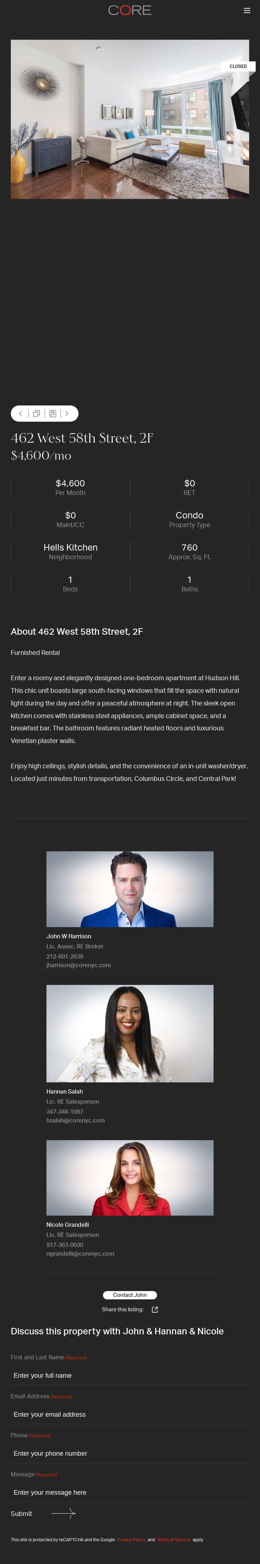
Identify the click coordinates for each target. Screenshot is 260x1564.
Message (34, 1475)
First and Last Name (48, 1358)
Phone (30, 1436)
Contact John (130, 1295)
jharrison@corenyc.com (78, 965)
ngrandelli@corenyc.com (80, 1254)
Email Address (41, 1397)
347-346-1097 (64, 1112)
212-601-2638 (64, 957)
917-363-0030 (64, 1245)
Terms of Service (173, 1540)
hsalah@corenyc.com (75, 1121)
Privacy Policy (131, 1540)
